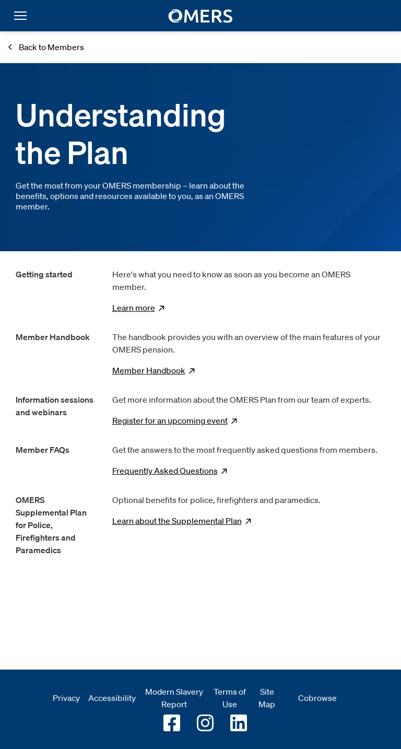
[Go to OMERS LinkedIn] (238, 722)
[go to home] (201, 16)
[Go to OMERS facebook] (171, 722)
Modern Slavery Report (174, 697)
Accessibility (112, 698)
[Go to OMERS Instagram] (205, 722)
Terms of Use (230, 697)
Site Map (266, 697)
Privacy (66, 698)
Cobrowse (317, 698)
